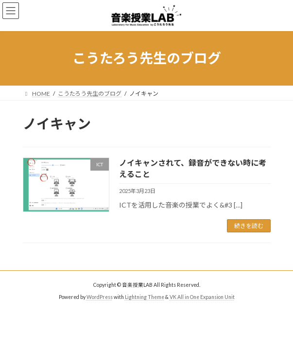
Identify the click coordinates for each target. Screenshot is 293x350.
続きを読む (248, 225)
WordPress (99, 297)
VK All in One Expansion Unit (202, 297)
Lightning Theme (144, 297)
